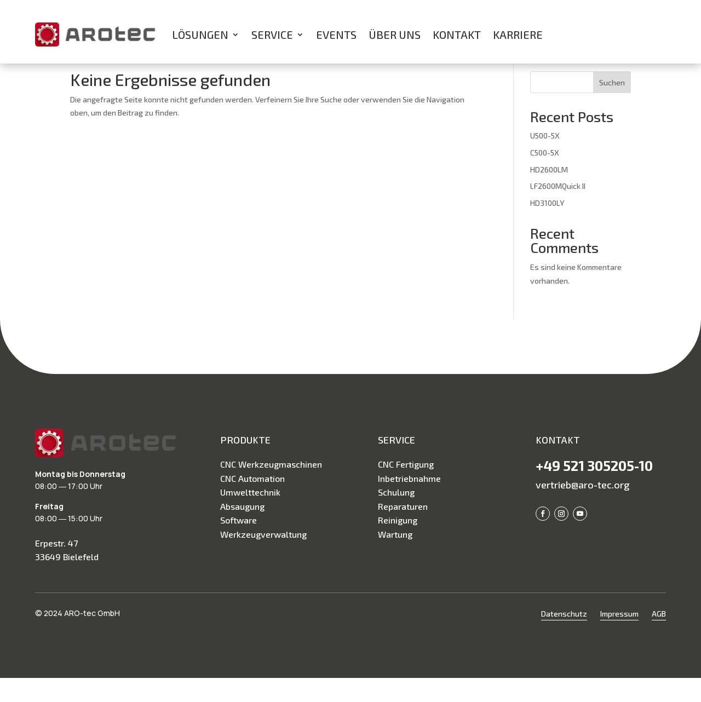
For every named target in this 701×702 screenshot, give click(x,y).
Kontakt (457, 34)
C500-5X (544, 176)
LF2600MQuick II (557, 210)
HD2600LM (549, 193)
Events (336, 34)
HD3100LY (547, 227)
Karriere (518, 34)
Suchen (612, 106)
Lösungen (200, 34)
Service (272, 34)
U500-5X (545, 159)
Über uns (395, 34)
